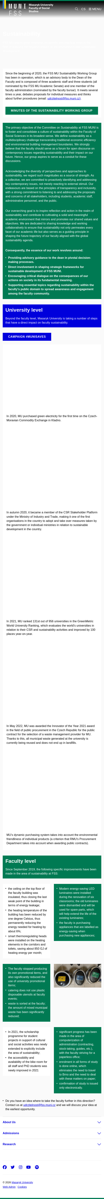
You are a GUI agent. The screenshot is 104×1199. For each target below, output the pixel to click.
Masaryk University (22, 1182)
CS (83, 9)
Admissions (11, 1133)
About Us (9, 1122)
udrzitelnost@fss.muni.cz (39, 1105)
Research (9, 1144)
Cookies (22, 1186)
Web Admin (9, 1186)
